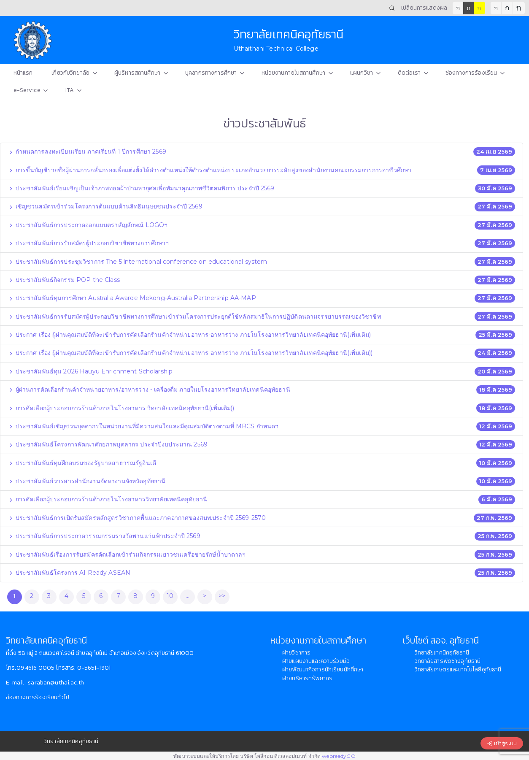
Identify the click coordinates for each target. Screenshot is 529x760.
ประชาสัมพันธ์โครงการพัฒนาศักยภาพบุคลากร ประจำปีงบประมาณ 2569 (108, 444)
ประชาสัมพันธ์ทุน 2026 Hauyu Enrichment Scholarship (90, 371)
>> (222, 596)
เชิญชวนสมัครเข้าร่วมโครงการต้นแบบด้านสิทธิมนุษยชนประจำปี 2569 (105, 206)
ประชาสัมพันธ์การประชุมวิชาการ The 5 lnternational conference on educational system (137, 261)
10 (170, 596)
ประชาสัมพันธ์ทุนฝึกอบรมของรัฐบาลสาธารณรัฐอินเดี (82, 463)
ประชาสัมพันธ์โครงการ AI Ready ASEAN (69, 572)
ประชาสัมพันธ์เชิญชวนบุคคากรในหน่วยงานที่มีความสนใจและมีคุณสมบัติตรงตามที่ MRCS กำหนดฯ (143, 426)
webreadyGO (338, 756)
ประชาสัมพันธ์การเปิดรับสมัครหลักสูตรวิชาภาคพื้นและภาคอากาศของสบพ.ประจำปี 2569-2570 (137, 518)
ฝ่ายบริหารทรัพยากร (307, 678)
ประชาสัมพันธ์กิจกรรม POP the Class (64, 280)
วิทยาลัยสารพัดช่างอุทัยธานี (448, 661)
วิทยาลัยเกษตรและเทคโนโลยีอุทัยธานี (458, 669)
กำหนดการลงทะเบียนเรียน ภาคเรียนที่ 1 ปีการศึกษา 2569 (87, 151)
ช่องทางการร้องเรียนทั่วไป (37, 697)
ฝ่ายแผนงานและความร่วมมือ (316, 661)
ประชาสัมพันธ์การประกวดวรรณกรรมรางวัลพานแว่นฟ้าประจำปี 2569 (104, 536)
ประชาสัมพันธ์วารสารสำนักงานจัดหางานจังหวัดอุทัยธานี (87, 481)
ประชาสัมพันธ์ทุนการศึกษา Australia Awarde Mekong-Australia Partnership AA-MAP (132, 298)
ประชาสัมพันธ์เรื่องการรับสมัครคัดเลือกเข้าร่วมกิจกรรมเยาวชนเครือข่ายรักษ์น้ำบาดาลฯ (127, 554)
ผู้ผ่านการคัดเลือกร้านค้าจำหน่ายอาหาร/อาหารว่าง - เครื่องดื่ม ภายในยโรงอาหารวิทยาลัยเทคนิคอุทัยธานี (149, 389)
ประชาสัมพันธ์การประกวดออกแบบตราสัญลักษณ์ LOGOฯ (88, 225)
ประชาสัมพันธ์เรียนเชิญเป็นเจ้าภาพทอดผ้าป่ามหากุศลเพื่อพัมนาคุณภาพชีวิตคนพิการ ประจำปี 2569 (141, 188)
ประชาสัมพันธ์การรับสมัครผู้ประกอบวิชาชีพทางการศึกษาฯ (88, 243)
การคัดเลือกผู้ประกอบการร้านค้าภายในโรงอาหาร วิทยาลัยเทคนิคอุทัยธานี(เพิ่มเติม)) (121, 408)
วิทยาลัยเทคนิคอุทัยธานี (442, 652)
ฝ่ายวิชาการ (296, 652)
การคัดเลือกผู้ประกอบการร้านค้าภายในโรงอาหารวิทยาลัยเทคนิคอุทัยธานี (108, 499)
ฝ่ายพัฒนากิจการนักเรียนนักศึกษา (322, 669)
